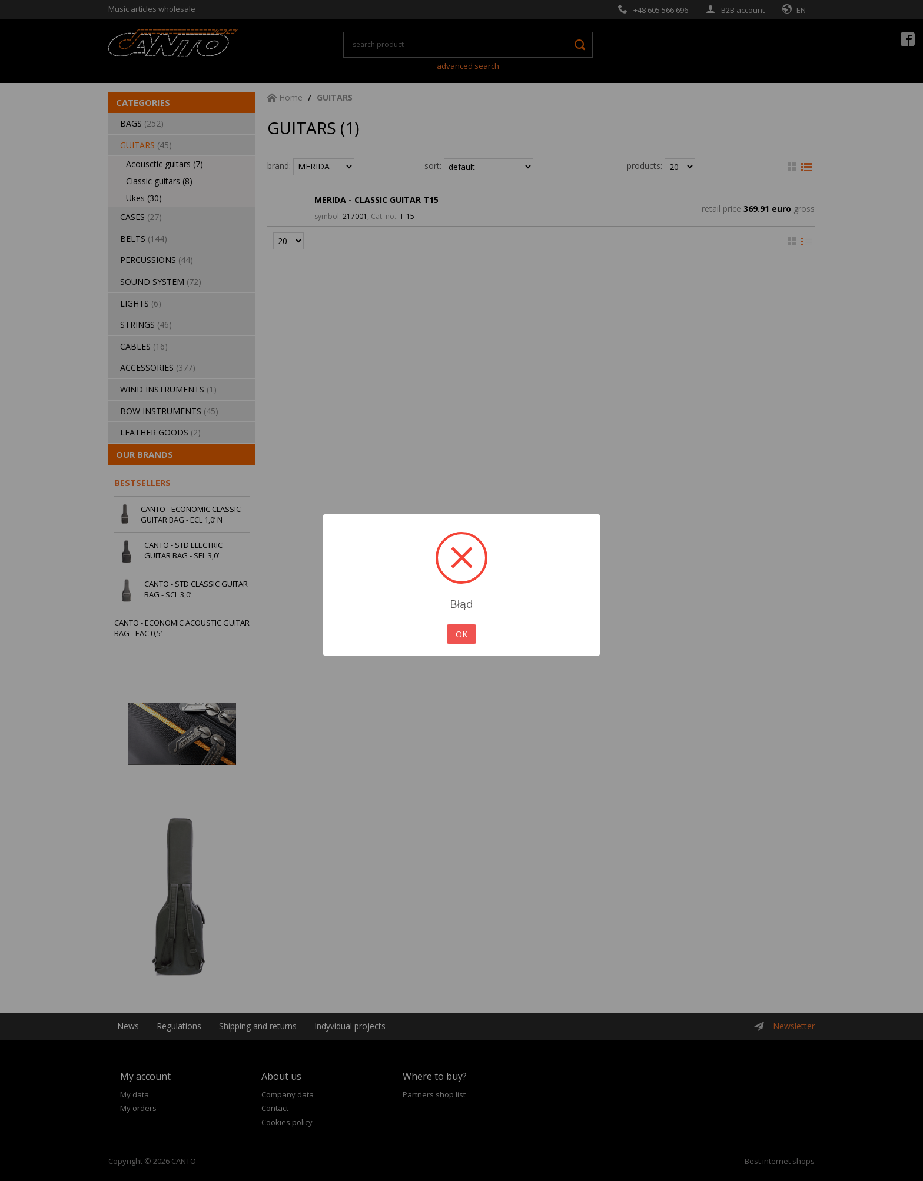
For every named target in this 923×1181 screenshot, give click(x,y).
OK (461, 634)
